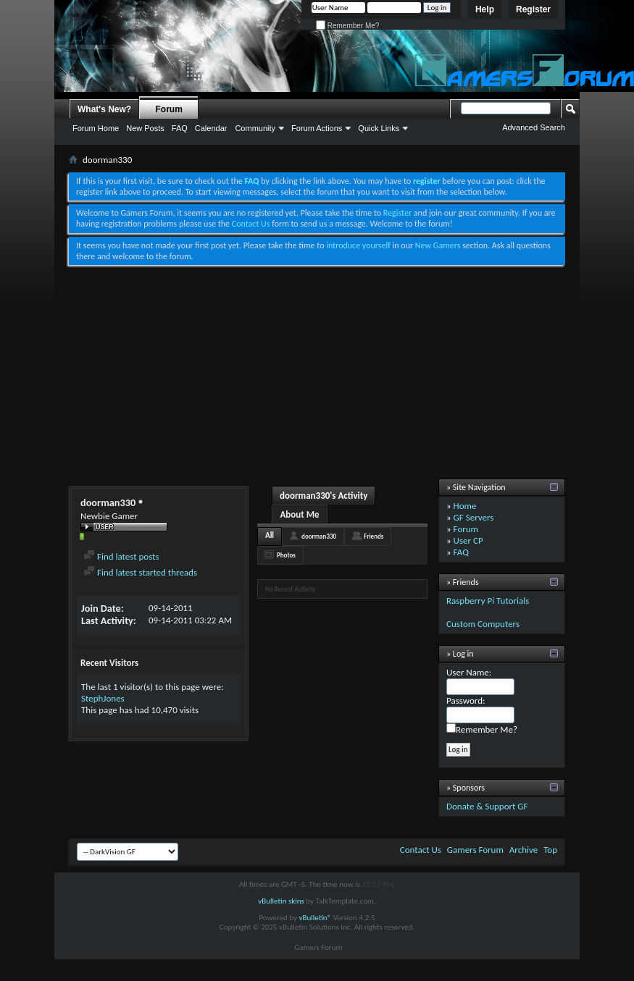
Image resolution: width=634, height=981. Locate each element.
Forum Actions (316, 128)
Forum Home (95, 128)
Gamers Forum (475, 849)
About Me (299, 514)
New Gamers (438, 245)
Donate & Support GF (487, 806)
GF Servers (474, 517)
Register (533, 9)
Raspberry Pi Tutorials (487, 600)
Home (465, 505)
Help (484, 9)
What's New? (104, 109)
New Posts (145, 128)
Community (255, 128)
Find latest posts (121, 556)
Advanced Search (533, 127)
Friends (373, 536)
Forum (169, 109)
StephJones (103, 698)
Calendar (211, 128)
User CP (468, 540)
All (269, 535)
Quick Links (378, 128)
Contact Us (251, 224)
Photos (286, 555)
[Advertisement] (317, 373)
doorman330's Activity (323, 495)
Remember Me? (347, 26)
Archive (523, 849)
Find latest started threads (140, 572)
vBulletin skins (281, 901)
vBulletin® (315, 917)
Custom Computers (483, 623)
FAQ (180, 128)
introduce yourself (358, 245)
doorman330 (318, 536)
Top (550, 849)
